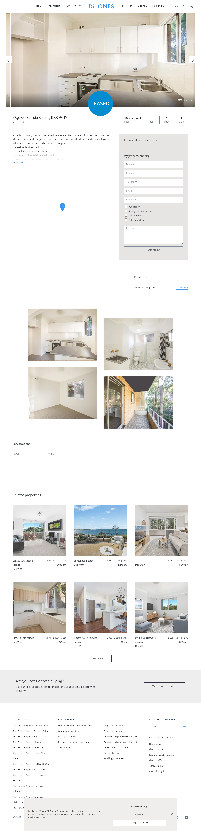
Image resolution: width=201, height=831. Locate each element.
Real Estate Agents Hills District (30, 737)
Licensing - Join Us (159, 772)
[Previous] (8, 59)
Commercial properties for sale (120, 737)
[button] (38, 6)
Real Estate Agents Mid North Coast (32, 764)
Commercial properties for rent (120, 742)
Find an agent (156, 750)
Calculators (64, 748)
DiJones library (111, 753)
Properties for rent (113, 731)
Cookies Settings (139, 807)
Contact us (155, 744)
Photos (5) (187, 100)
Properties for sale (113, 726)
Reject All (139, 815)
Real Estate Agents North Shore (30, 770)
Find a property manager (162, 755)
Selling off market (68, 737)
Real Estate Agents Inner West (29, 748)
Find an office (156, 761)
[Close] (172, 813)
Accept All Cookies (139, 823)
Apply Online (156, 766)
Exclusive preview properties (73, 742)
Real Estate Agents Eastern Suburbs (32, 731)
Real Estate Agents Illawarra (28, 742)
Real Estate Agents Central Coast (31, 726)
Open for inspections (69, 731)
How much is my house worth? (74, 726)
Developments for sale (116, 748)
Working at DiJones (114, 759)
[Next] (192, 59)
